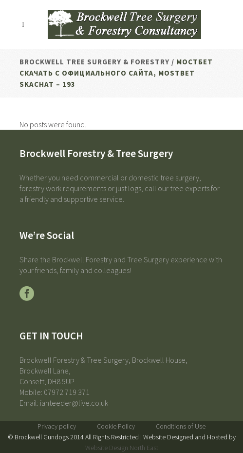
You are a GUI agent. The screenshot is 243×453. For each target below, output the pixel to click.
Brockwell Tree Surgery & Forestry (94, 61)
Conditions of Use (181, 426)
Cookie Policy (116, 426)
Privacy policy (56, 426)
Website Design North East (121, 447)
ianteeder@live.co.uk (74, 403)
